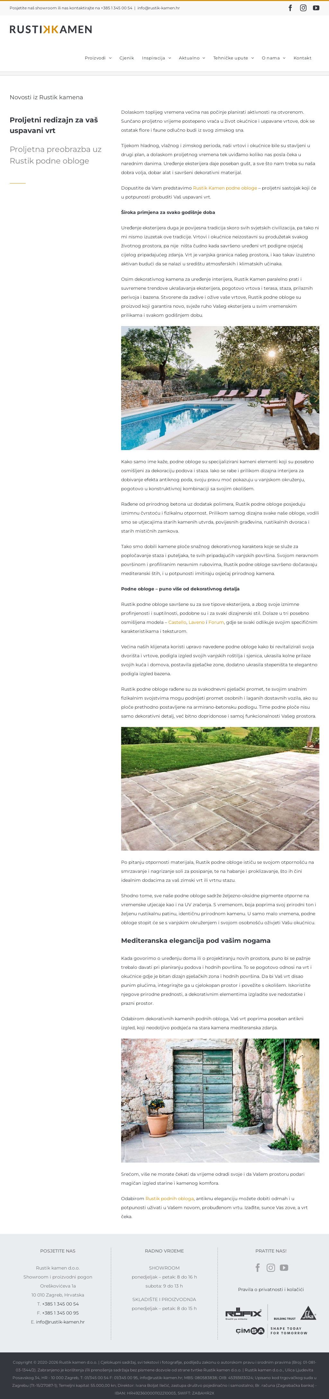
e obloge (247, 188)
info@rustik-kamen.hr (159, 7)
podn (231, 188)
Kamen (217, 188)
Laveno (197, 622)
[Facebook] (257, 1267)
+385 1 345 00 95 (60, 1313)
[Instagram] (271, 1267)
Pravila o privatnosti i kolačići (271, 1289)
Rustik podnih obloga (170, 1198)
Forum (216, 622)
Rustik (201, 188)
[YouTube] (284, 1267)
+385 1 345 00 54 (60, 1304)
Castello (177, 622)
